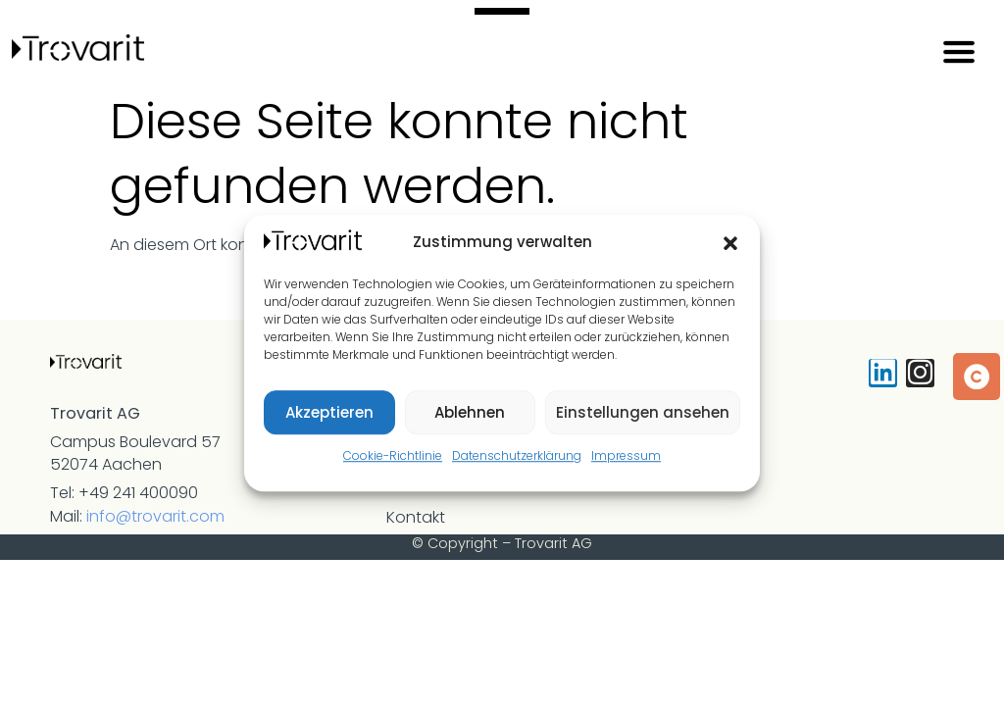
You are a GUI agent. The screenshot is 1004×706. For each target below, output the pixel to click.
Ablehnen (469, 412)
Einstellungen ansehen (642, 412)
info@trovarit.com (155, 516)
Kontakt (415, 517)
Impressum (626, 455)
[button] (730, 243)
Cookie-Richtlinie (392, 455)
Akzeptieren (329, 412)
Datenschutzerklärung (516, 455)
